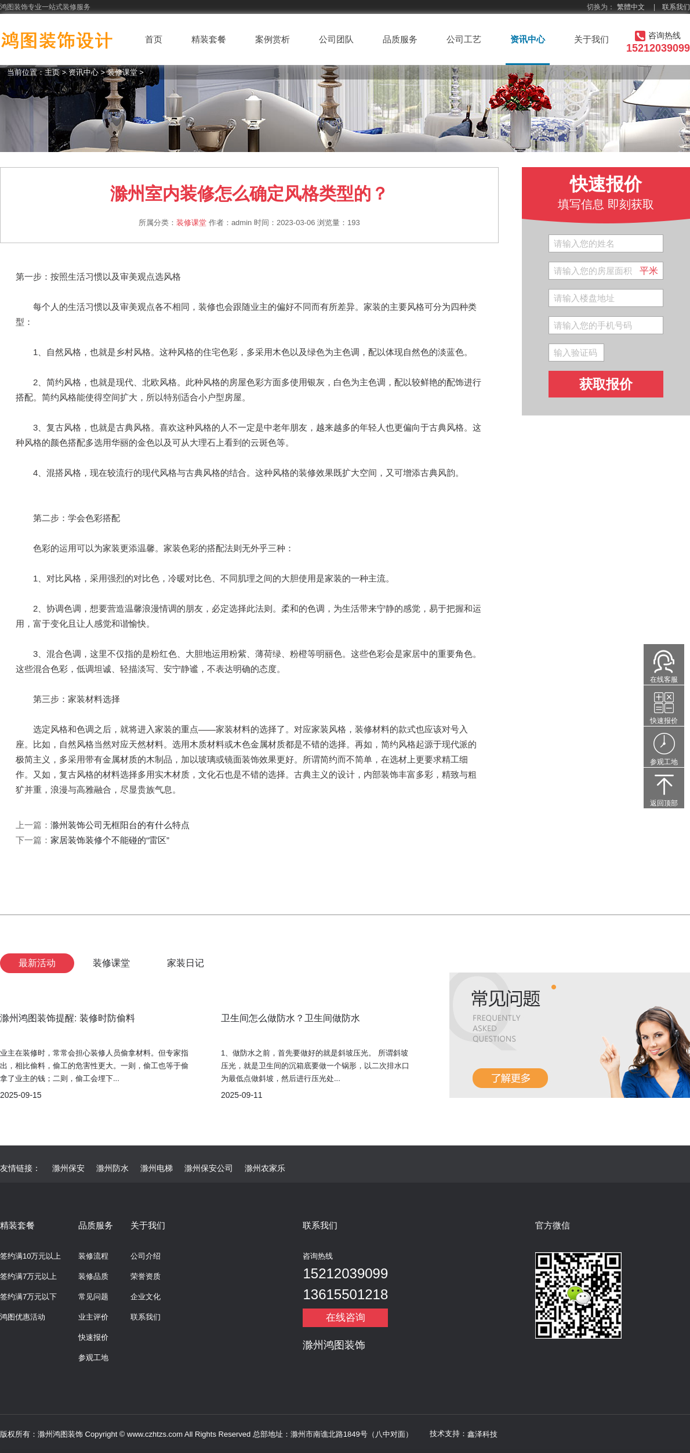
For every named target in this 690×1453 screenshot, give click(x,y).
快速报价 (93, 1337)
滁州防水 (112, 1168)
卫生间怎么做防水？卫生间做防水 (290, 1018)
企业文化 (145, 1296)
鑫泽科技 (482, 1434)
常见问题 (93, 1296)
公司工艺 (463, 39)
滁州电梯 (156, 1168)
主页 (52, 72)
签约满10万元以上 (30, 1256)
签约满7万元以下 (28, 1296)
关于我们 (591, 39)
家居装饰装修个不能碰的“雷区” (109, 840)
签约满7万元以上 (28, 1276)
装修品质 (93, 1276)
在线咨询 (345, 1317)
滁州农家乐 (265, 1168)
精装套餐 (208, 39)
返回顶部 (664, 803)
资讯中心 (527, 39)
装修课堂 (122, 72)
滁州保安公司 (208, 1168)
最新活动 (37, 963)
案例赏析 (272, 39)
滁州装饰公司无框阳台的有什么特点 (120, 825)
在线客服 (664, 679)
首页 (153, 39)
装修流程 (93, 1256)
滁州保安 (68, 1168)
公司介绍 (145, 1256)
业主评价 (93, 1317)
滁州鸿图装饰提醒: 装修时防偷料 (67, 1018)
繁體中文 (631, 7)
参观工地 (93, 1357)
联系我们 (676, 7)
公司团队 (336, 39)
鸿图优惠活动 (22, 1317)
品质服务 (400, 39)
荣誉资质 (145, 1276)
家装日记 (185, 963)
